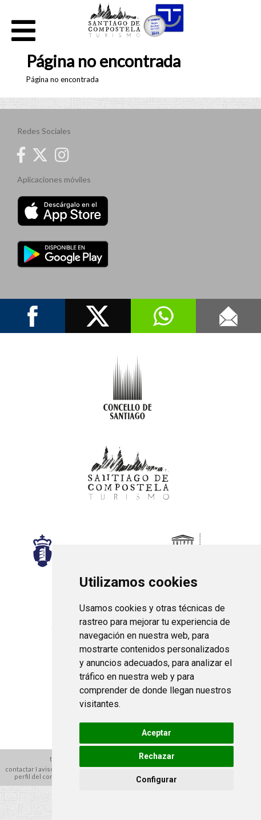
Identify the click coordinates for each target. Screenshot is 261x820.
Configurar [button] (156, 779)
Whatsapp (163, 316)
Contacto (228, 316)
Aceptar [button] (156, 732)
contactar (19, 769)
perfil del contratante (46, 776)
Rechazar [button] (157, 756)
